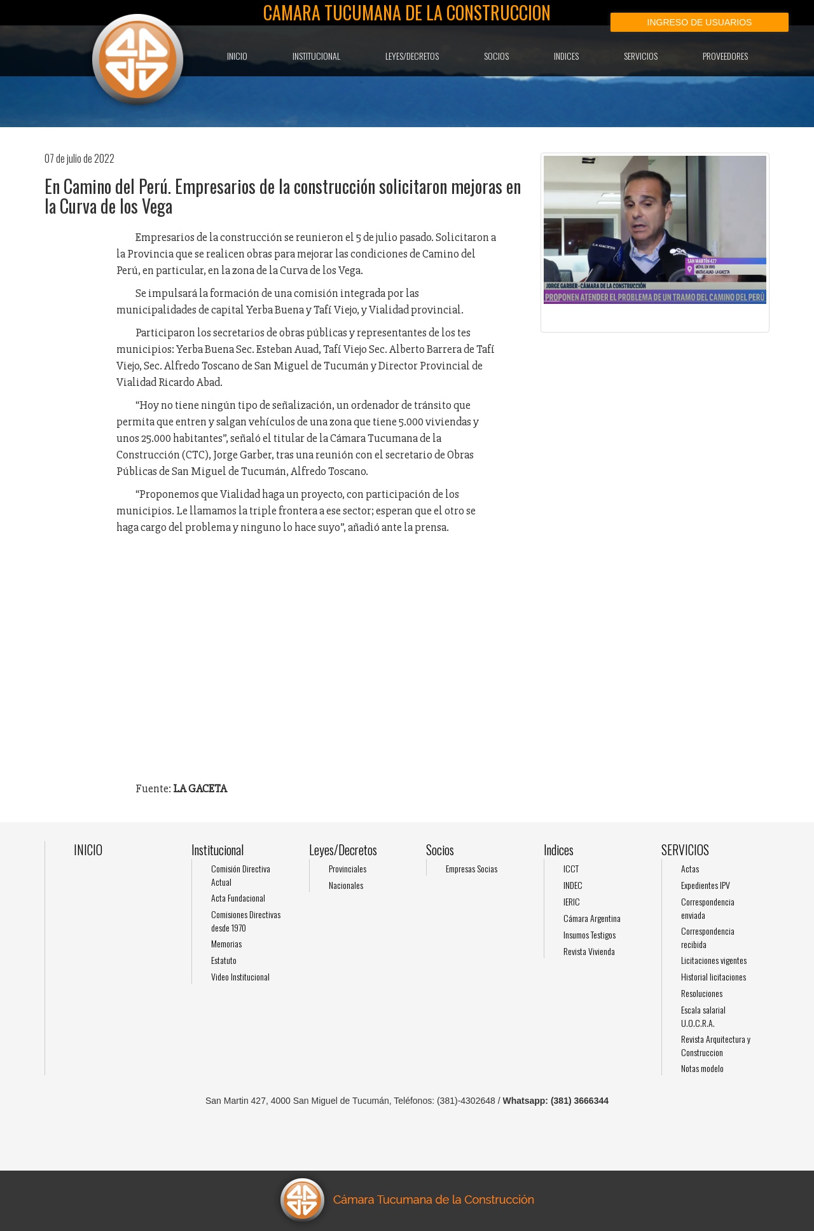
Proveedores (725, 55)
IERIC (571, 901)
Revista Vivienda (589, 951)
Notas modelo (702, 1068)
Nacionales (346, 884)
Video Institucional (240, 976)
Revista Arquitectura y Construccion (715, 1045)
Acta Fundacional (238, 897)
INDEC (573, 884)
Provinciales (347, 868)
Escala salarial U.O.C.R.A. (703, 1016)
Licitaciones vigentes (714, 959)
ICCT (571, 868)
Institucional (316, 55)
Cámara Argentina (592, 918)
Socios (496, 55)
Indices (566, 55)
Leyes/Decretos (412, 55)
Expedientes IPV (705, 884)
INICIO (237, 55)
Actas (690, 868)
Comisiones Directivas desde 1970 (245, 920)
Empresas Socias (471, 868)
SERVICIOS (641, 55)
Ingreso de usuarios (699, 22)
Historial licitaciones (713, 976)
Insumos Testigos (589, 934)
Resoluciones (701, 993)
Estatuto (224, 959)
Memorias (226, 943)
